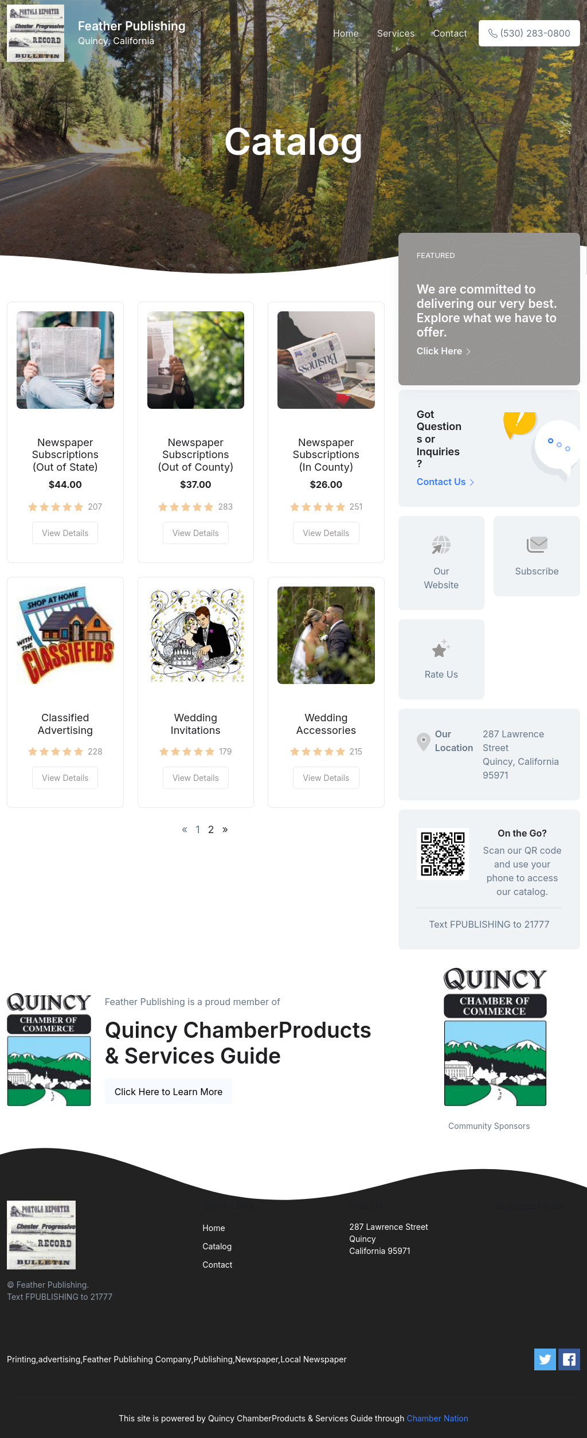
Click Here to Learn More (169, 1091)
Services (396, 33)
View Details (65, 533)
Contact (450, 33)
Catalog (217, 1246)
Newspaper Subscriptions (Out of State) (65, 454)
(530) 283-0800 (529, 33)
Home (346, 33)
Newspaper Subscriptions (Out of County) (196, 454)
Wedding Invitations (196, 724)
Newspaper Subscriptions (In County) (326, 454)
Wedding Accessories (326, 724)
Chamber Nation (437, 1418)
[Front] (38, 33)
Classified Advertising (65, 724)
